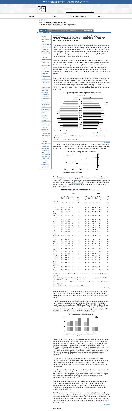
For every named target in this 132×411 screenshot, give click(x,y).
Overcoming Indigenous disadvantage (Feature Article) (45, 118)
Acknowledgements (46, 39)
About (100, 16)
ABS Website (77, 2)
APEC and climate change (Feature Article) (46, 110)
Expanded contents (46, 47)
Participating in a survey (77, 16)
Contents (44, 36)
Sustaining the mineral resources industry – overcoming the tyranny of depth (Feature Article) (46, 146)
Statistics (32, 16)
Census (54, 16)
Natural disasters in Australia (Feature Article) (46, 82)
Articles (43, 41)
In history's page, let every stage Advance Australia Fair (46, 52)
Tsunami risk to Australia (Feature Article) (46, 98)
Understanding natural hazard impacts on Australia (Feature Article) (46, 75)
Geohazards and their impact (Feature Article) (46, 67)
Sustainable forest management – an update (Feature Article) (46, 136)
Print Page (48, 32)
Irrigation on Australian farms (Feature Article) (46, 129)
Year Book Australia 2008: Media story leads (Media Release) (46, 165)
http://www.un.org (77, 182)
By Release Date (42, 20)
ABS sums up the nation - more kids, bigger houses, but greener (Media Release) (46, 156)
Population (61, 36)
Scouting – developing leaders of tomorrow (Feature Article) (46, 60)
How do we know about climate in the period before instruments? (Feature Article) (46, 91)
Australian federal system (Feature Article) (46, 104)
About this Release (46, 44)
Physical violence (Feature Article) (46, 124)
